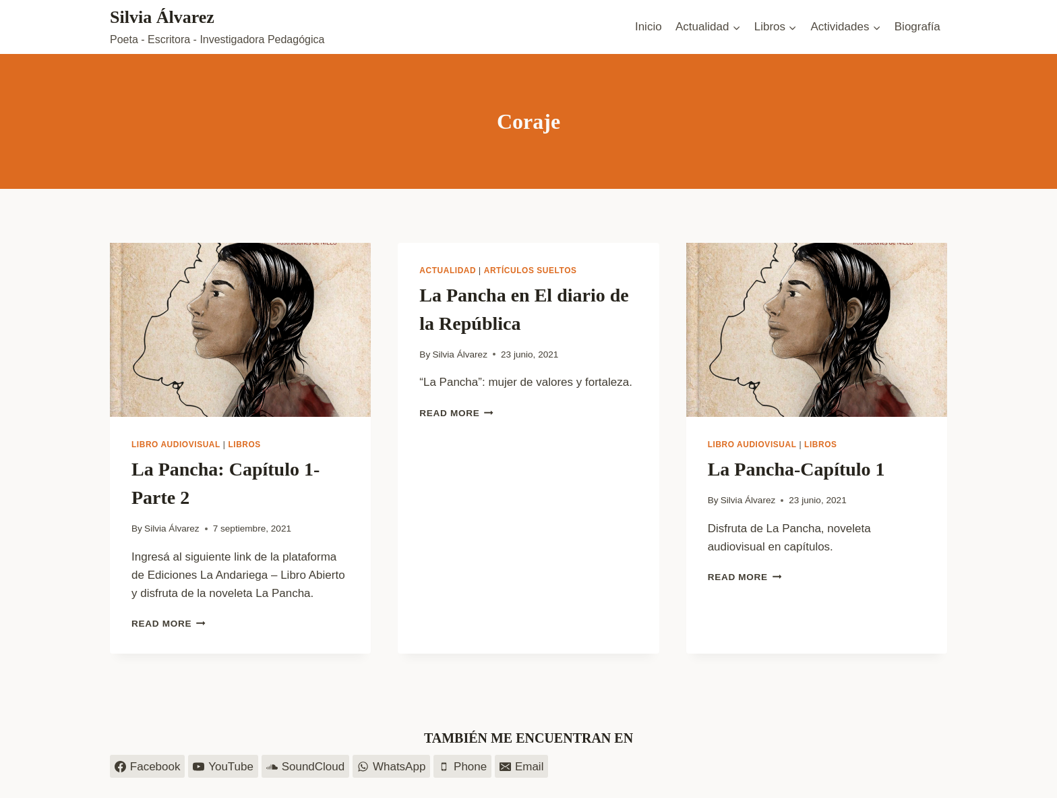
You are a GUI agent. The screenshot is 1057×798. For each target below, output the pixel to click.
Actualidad (447, 270)
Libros (244, 444)
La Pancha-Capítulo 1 (796, 469)
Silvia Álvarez (172, 528)
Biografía (917, 26)
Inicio (648, 26)
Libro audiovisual (175, 444)
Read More (168, 624)
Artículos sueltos (530, 270)
